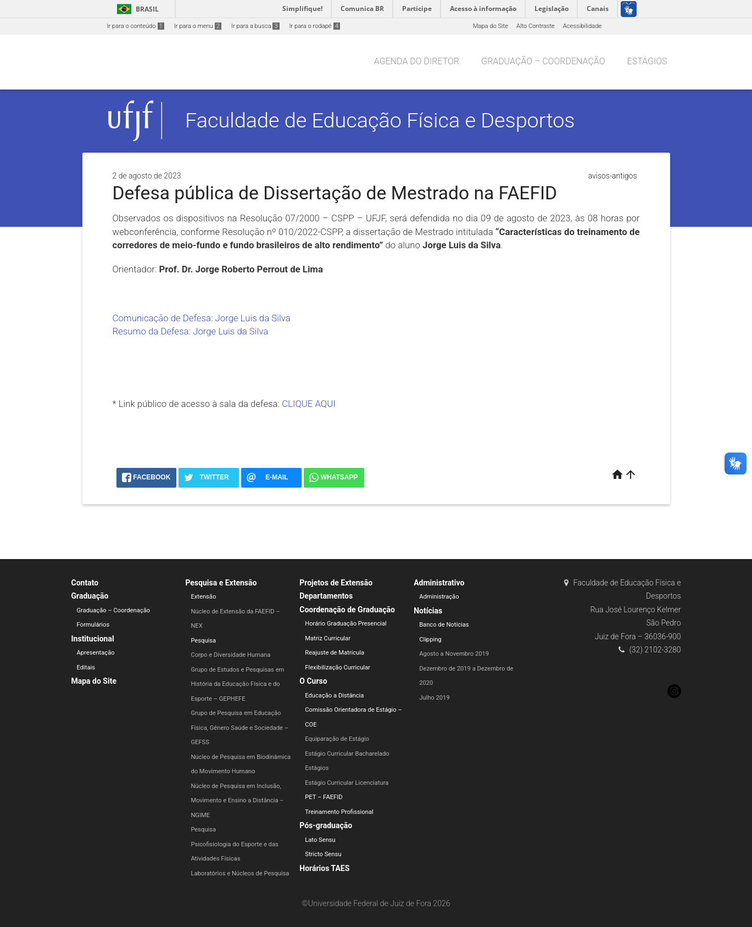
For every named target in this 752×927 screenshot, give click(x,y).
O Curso (313, 681)
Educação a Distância (334, 695)
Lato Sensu (320, 840)
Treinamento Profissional (339, 812)
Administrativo (439, 582)
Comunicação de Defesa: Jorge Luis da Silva (202, 317)
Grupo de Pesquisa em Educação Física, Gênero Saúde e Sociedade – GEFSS (239, 728)
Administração (439, 596)
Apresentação (96, 652)
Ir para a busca (255, 26)
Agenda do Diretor (416, 61)
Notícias (428, 610)
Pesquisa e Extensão (221, 582)
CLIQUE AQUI (309, 403)
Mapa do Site (490, 26)
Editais (86, 667)
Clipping (430, 639)
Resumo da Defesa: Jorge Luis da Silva (191, 331)
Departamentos (326, 595)
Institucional (92, 638)
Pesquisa (203, 640)
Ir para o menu (197, 26)
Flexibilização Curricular (337, 667)
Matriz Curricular (327, 638)
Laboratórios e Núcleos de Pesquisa (240, 873)
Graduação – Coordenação (543, 61)
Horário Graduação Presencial (346, 623)
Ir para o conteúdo (135, 26)
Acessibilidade (582, 26)
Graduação (90, 595)
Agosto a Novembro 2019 (454, 653)
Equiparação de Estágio (337, 738)
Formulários (93, 624)
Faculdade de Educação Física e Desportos (380, 120)
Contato (85, 582)
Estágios (647, 61)
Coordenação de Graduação (347, 609)
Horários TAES (324, 868)
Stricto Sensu (323, 854)
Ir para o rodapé (314, 26)
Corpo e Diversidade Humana (230, 654)
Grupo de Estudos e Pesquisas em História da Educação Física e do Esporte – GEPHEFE (237, 684)
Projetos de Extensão (335, 582)
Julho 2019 (434, 697)
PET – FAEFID (323, 797)
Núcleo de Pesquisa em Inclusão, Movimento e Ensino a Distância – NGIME (237, 801)
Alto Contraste (535, 26)
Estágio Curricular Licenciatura (346, 782)
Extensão (203, 596)
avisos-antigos (612, 175)
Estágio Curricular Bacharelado (347, 753)
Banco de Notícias (444, 624)
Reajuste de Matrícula (334, 652)
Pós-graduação (325, 825)
